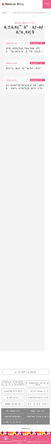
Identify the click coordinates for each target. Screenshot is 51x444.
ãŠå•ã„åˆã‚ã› (13, 422)
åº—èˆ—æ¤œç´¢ (38, 391)
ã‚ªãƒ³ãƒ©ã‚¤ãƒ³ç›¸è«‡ (38, 397)
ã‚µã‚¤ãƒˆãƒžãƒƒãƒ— (13, 416)
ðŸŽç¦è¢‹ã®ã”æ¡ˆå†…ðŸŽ (23, 68)
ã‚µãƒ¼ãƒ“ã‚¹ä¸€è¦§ (13, 391)
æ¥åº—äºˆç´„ (13, 397)
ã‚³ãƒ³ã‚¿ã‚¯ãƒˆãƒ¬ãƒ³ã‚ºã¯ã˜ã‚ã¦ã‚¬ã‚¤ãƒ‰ (13, 383)
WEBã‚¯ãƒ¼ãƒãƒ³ (13, 404)
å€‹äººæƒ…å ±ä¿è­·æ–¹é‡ (38, 419)
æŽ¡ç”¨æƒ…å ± (38, 411)
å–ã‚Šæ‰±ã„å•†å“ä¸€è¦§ (38, 384)
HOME (4, 12)
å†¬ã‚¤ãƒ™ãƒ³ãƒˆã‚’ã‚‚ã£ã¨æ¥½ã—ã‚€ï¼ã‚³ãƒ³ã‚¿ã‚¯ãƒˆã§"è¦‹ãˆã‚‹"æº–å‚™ (25, 87)
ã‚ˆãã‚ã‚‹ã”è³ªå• (38, 404)
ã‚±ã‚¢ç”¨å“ (37, 43)
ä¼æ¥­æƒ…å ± (13, 411)
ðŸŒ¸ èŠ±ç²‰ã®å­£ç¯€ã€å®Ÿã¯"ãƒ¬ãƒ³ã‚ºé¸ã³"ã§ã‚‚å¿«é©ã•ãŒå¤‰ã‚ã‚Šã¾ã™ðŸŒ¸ (25, 50)
